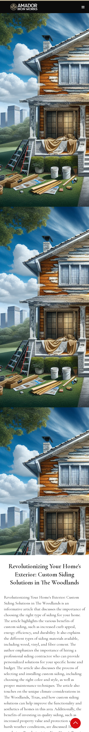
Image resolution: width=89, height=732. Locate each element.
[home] (23, 7)
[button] (83, 7)
